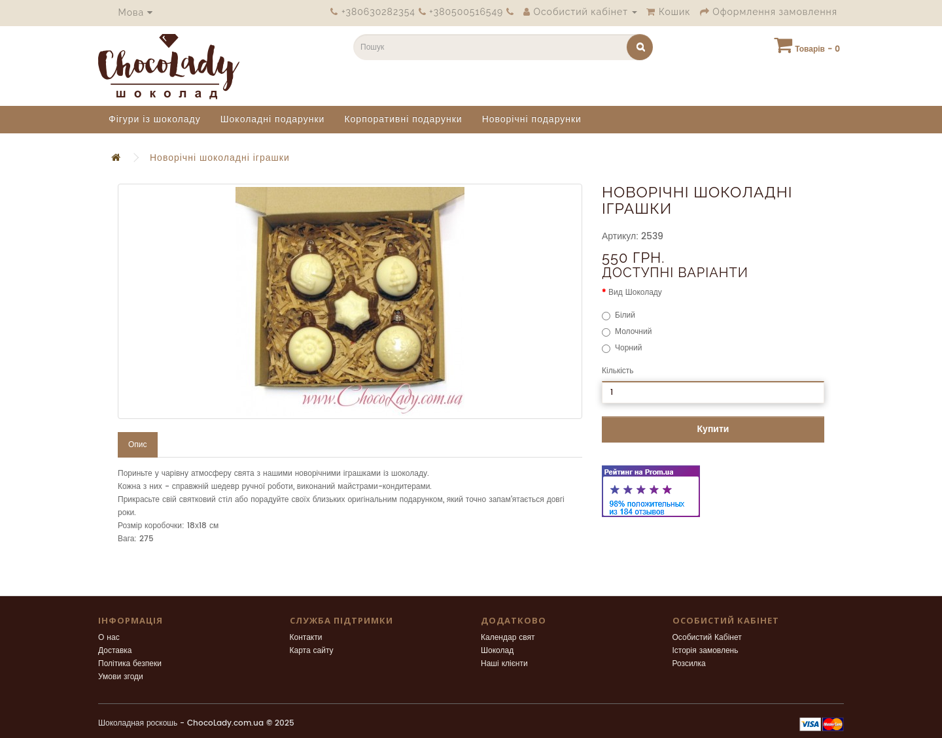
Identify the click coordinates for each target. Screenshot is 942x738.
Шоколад (497, 651)
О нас (109, 637)
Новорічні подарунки (532, 119)
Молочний (627, 332)
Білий (618, 315)
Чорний (622, 348)
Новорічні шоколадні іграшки (220, 157)
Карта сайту (312, 651)
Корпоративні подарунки (403, 119)
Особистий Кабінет (707, 637)
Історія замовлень (705, 651)
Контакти (306, 637)
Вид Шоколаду (635, 292)
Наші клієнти (504, 664)
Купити (713, 429)
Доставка (115, 651)
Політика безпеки (130, 664)
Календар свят (508, 637)
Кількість (618, 371)
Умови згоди (120, 677)
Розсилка (689, 664)
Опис (137, 445)
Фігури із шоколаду (155, 119)
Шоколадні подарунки (272, 119)
